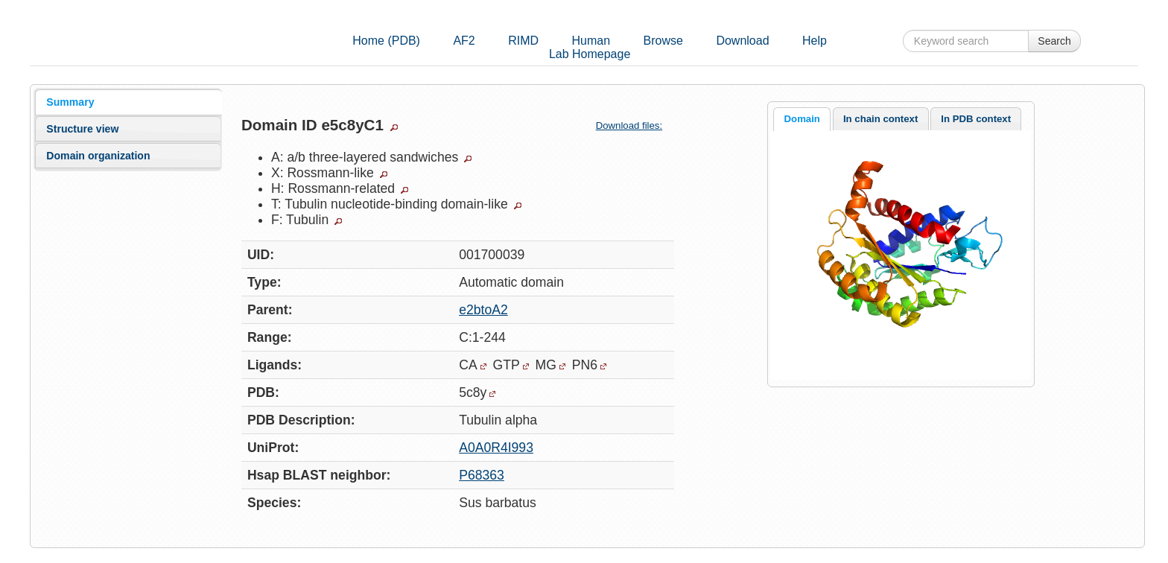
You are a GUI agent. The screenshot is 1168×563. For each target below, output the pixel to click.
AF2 (464, 40)
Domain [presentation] (802, 118)
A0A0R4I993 (496, 447)
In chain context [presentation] (880, 118)
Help (814, 40)
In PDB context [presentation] (976, 118)
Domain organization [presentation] (98, 156)
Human (591, 40)
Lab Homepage (589, 54)
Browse (663, 40)
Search (1054, 41)
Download (742, 40)
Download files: (635, 125)
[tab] (128, 102)
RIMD (523, 40)
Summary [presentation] (70, 102)
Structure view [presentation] (82, 129)
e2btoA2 (483, 309)
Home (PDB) (386, 40)
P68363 (481, 475)
